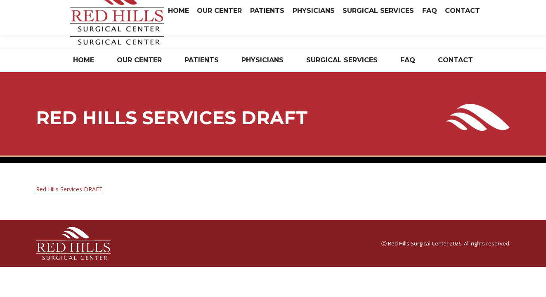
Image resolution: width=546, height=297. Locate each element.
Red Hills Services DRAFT (69, 189)
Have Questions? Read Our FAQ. (380, 30)
